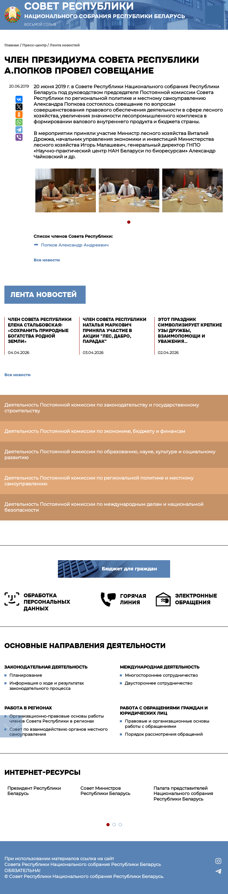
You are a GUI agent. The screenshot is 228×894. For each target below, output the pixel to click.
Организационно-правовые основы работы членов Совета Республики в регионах (56, 719)
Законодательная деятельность (45, 667)
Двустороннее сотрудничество (158, 683)
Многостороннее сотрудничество (161, 675)
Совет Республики (104, 10)
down (11, 726)
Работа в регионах (28, 708)
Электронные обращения (186, 599)
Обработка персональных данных (37, 602)
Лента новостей (65, 45)
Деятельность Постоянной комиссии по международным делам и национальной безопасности (103, 507)
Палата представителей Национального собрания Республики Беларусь (183, 793)
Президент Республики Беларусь (34, 790)
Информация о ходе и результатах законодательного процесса (46, 686)
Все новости (47, 260)
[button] (214, 15)
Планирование (25, 675)
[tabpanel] (65, 191)
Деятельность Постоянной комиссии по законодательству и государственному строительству (101, 408)
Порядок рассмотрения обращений (164, 734)
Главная (11, 45)
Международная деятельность (159, 667)
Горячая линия (123, 599)
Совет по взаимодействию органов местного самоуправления (58, 732)
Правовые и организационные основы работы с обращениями (167, 723)
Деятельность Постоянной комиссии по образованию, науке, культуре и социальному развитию (109, 454)
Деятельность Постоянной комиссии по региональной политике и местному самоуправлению (99, 481)
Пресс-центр (34, 45)
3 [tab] (120, 825)
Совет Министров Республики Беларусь (105, 790)
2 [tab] (114, 825)
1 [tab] (129, 222)
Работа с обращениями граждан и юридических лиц (164, 710)
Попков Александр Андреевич (75, 245)
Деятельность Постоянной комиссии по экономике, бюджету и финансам (94, 431)
